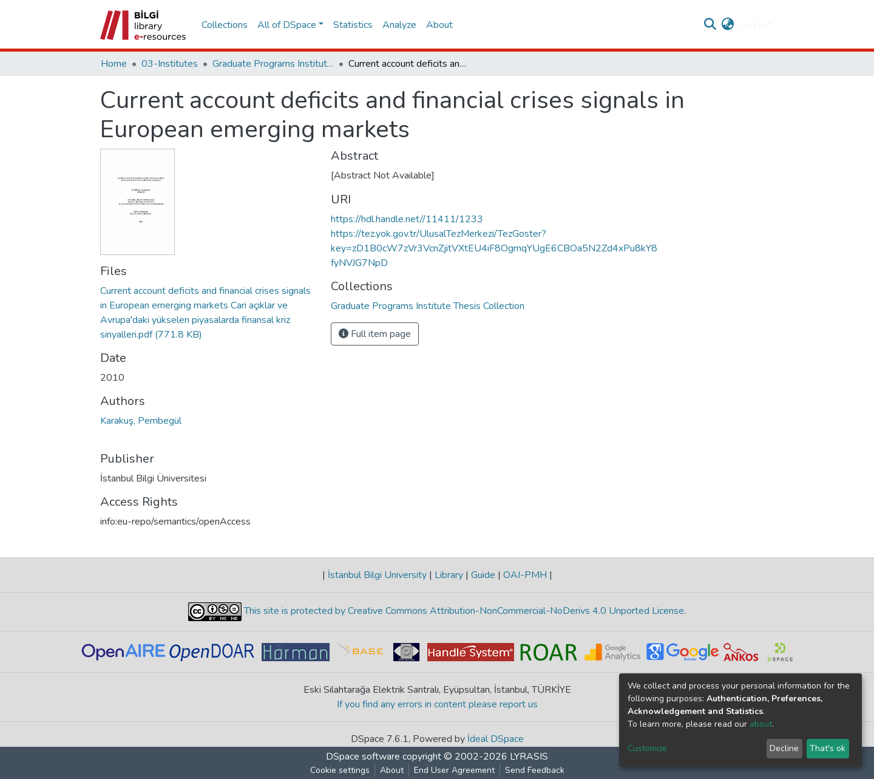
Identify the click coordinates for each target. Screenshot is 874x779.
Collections (225, 25)
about (761, 724)
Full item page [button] (375, 334)
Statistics (353, 25)
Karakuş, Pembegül (140, 420)
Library (449, 575)
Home (114, 63)
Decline (784, 748)
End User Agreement (454, 770)
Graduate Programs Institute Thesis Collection (273, 63)
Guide (483, 575)
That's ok (827, 748)
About (439, 25)
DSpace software (363, 756)
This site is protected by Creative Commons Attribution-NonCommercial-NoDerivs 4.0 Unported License (463, 610)
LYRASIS (529, 756)
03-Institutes (169, 63)
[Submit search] (710, 25)
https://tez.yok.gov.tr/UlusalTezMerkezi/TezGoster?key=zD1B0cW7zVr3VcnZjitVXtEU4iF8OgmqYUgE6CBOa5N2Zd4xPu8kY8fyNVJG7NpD (494, 248)
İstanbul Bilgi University (377, 575)
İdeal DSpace (495, 739)
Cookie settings (340, 770)
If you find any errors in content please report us (437, 704)
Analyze (399, 25)
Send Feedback (534, 770)
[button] (728, 25)
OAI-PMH (525, 575)
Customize (647, 748)
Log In (752, 25)
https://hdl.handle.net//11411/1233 (407, 219)
